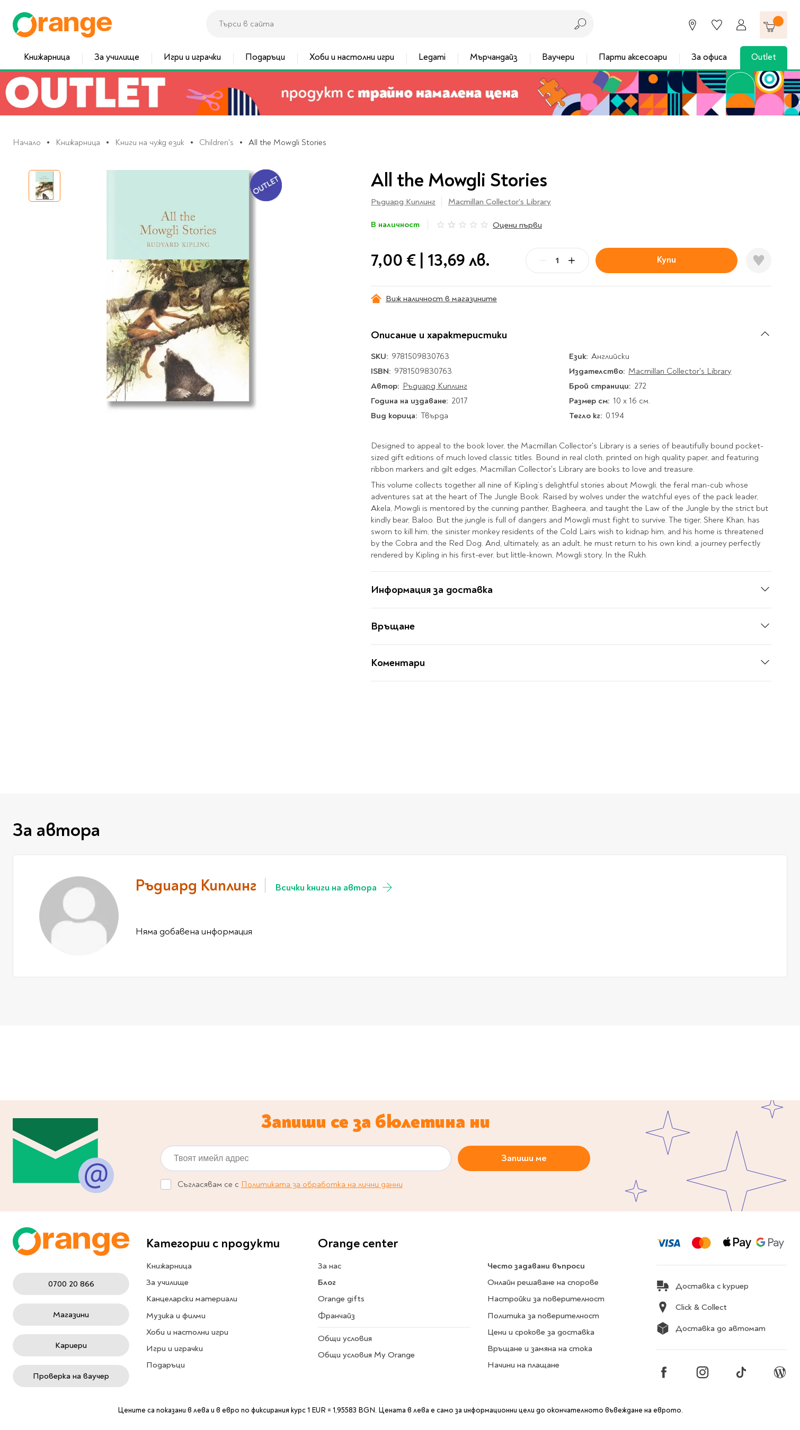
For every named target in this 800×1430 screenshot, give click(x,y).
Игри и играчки (192, 56)
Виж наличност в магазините (434, 298)
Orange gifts (341, 1298)
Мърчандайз (494, 56)
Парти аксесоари (633, 56)
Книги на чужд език (149, 142)
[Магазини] (692, 25)
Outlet (763, 56)
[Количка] (773, 25)
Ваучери (558, 56)
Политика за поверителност (543, 1315)
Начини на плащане (523, 1365)
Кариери (71, 1345)
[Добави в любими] (758, 260)
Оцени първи (517, 225)
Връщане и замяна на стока (539, 1348)
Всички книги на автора (334, 887)
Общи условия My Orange (366, 1355)
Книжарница (47, 56)
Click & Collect (691, 1307)
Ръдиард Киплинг (403, 201)
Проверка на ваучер (71, 1376)
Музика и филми (176, 1315)
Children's (216, 142)
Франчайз (336, 1315)
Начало (27, 142)
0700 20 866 (71, 1284)
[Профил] (741, 25)
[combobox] (383, 24)
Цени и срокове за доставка (540, 1332)
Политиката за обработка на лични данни (322, 1184)
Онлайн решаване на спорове (543, 1282)
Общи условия (345, 1338)
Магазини (71, 1314)
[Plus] (571, 260)
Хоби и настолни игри (351, 56)
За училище (116, 56)
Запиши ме (524, 1158)
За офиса (709, 56)
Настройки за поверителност (546, 1298)
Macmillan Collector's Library (499, 201)
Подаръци (265, 56)
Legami (432, 56)
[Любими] (717, 25)
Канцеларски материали (191, 1298)
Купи (666, 260)
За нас (329, 1266)
